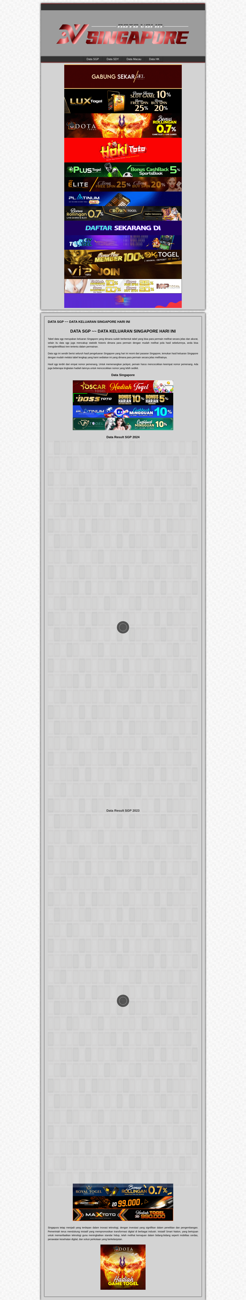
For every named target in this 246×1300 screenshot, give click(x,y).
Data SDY (113, 59)
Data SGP (93, 59)
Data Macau (134, 59)
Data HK (154, 59)
